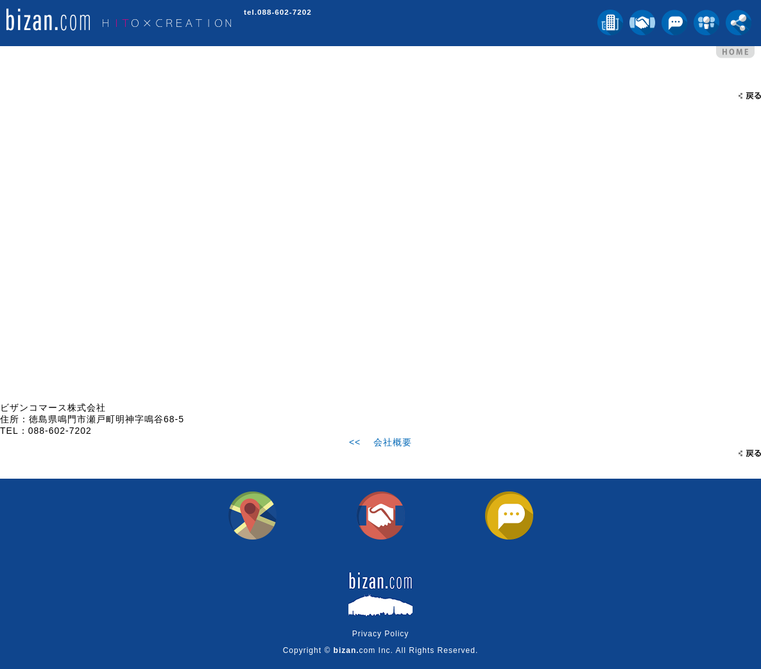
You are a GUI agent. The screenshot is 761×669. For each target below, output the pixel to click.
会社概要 (392, 442)
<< (355, 442)
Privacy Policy (380, 633)
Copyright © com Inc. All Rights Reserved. (381, 650)
